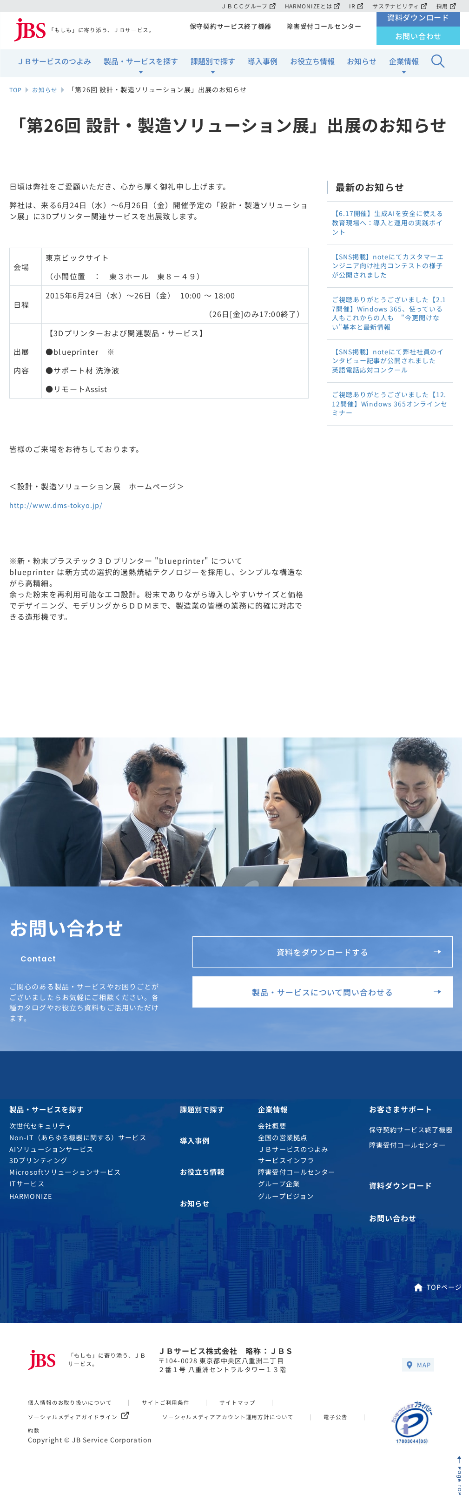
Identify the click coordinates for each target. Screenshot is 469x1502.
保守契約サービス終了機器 (227, 30)
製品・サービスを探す (141, 65)
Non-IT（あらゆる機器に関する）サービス (77, 1142)
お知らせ (362, 65)
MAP (417, 1367)
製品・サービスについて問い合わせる (338, 997)
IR (354, 6)
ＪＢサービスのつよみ (54, 65)
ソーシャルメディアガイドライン (82, 1418)
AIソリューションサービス (51, 1154)
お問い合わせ (418, 40)
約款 (90, 1431)
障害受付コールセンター (322, 30)
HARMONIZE (30, 1201)
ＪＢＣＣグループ (243, 6)
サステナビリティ (398, 6)
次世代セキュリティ (40, 1131)
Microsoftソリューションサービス (65, 1177)
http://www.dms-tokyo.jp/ (60, 504)
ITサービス (27, 1189)
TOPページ (437, 1288)
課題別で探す (213, 65)
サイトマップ (251, 1403)
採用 (446, 6)
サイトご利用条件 (176, 1403)
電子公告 (41, 1431)
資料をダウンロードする (353, 948)
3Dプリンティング (38, 1165)
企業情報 (404, 65)
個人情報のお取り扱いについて (74, 1403)
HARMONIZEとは (308, 6)
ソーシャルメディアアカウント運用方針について (243, 1418)
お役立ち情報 (312, 65)
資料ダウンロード (418, 21)
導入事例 (262, 65)
